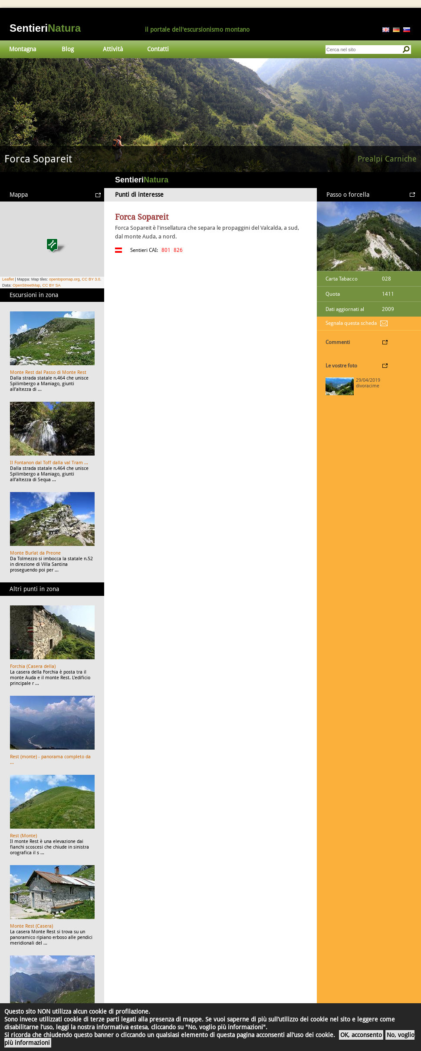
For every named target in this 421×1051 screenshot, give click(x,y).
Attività (113, 49)
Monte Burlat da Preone (35, 553)
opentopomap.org (64, 279)
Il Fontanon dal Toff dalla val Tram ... (49, 463)
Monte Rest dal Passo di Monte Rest (48, 372)
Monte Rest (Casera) (31, 926)
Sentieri (45, 28)
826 (178, 250)
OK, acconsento (361, 1034)
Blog (68, 49)
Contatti (158, 49)
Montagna (22, 49)
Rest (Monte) (23, 836)
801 (166, 250)
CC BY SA (52, 285)
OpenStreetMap (26, 285)
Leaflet (8, 279)
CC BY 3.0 (91, 279)
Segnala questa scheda (351, 323)
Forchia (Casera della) (33, 666)
